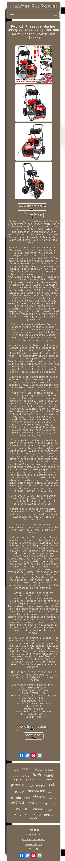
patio (52, 784)
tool (50, 810)
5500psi (49, 769)
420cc (50, 793)
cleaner (39, 809)
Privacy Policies (33, 839)
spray (15, 776)
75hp (45, 803)
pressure (36, 790)
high (37, 774)
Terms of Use (33, 844)
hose (27, 797)
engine (30, 814)
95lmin (16, 797)
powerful (53, 804)
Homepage (33, 830)
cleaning (16, 770)
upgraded (18, 779)
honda (33, 818)
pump (18, 814)
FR (37, 849)
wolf (39, 815)
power (17, 784)
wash (26, 769)
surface (48, 814)
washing (25, 776)
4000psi (40, 785)
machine (52, 798)
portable (30, 779)
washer (23, 808)
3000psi (30, 786)
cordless (40, 780)
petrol (18, 802)
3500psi (33, 803)
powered (50, 780)
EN (30, 849)
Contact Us (33, 835)
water (49, 775)
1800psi (37, 770)
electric (39, 796)
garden (20, 791)
